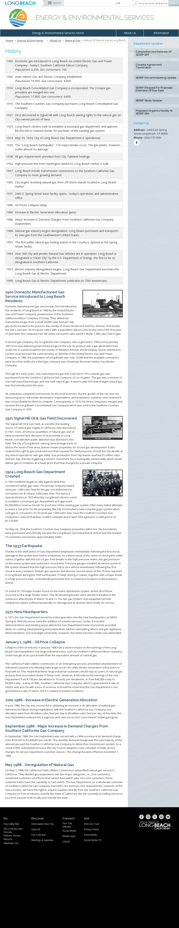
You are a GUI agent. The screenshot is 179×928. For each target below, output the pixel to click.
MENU (57, 3)
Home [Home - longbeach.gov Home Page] (9, 40)
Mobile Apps (68, 836)
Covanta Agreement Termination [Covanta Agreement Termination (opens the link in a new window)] (149, 66)
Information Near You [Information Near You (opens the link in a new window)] (42, 824)
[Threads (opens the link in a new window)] (161, 816)
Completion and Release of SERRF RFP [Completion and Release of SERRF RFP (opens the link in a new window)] (153, 53)
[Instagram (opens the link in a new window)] (148, 816)
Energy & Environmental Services (32, 40)
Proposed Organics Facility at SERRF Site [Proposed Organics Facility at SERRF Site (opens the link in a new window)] (154, 112)
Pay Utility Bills (11, 824)
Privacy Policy (91, 829)
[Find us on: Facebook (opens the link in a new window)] (137, 143)
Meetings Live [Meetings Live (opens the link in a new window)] (11, 843)
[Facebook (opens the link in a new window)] (141, 816)
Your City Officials (67, 825)
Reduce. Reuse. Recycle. (12, 837)
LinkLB (66, 841)
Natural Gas (72, 40)
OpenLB (35, 829)
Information (161, 33)
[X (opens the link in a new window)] (154, 816)
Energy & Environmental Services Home (58, 33)
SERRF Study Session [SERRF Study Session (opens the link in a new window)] (149, 100)
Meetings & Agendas (42, 840)
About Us (130, 33)
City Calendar (38, 834)
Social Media (69, 830)
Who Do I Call (91, 824)
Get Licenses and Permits (13, 830)
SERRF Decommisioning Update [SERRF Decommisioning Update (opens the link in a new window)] (156, 77)
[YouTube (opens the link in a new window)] (168, 816)
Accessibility (90, 834)
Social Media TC (93, 840)
